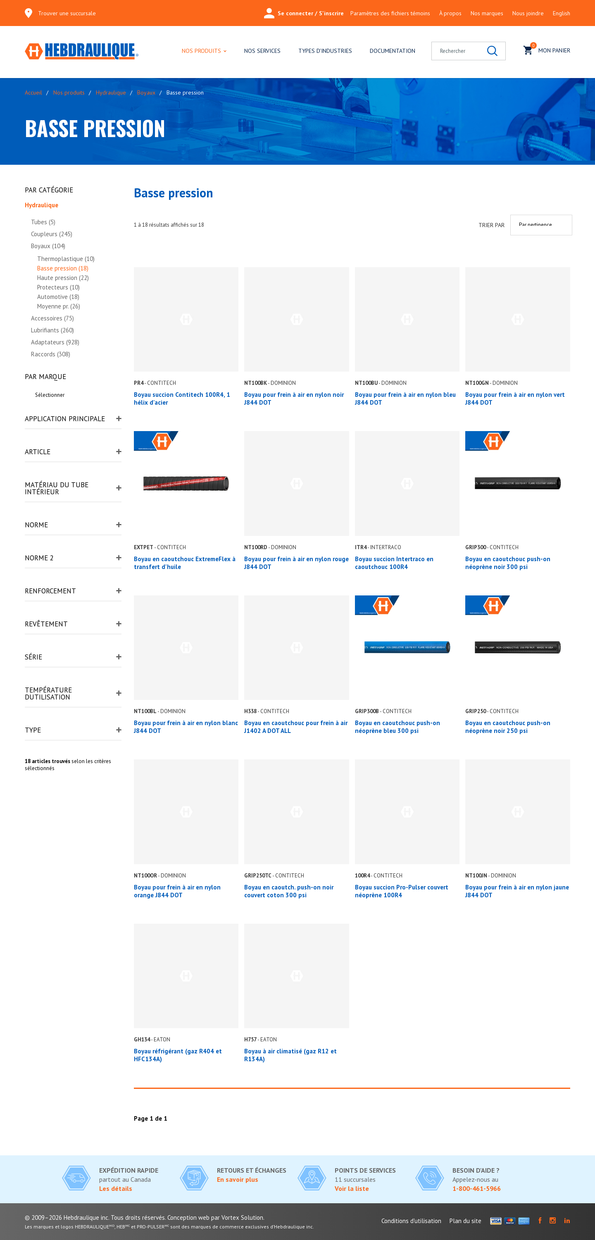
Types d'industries (325, 51)
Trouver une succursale (67, 13)
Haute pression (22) (63, 278)
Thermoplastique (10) (66, 259)
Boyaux (146, 92)
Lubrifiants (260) (52, 330)
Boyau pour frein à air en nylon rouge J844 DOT (296, 563)
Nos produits (201, 51)
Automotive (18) (58, 297)
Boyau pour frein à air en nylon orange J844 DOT (177, 891)
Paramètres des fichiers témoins (390, 13)
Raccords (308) (50, 354)
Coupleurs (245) (51, 234)
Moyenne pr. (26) (58, 306)
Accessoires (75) (52, 318)
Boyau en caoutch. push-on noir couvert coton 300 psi (288, 891)
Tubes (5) (43, 222)
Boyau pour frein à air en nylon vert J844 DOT (515, 398)
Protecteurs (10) (58, 287)
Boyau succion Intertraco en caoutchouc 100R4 (394, 563)
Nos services (262, 51)
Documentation (392, 51)
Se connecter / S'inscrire (304, 13)
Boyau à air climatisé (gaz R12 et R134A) (290, 1055)
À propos (450, 13)
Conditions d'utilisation (411, 1221)
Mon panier (547, 49)
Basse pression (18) (62, 268)
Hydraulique (111, 92)
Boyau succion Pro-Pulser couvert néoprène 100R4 (401, 891)
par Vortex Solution (237, 1217)
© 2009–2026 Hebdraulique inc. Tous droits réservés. (95, 1217)
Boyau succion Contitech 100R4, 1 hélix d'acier (182, 398)
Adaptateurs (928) (55, 342)
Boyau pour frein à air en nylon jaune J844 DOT (517, 891)
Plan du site (465, 1221)
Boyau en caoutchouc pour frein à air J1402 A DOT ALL (295, 727)
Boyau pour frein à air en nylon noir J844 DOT (294, 398)
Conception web (188, 1217)
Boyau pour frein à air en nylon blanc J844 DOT (186, 727)
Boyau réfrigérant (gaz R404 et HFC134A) (178, 1055)
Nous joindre (528, 13)
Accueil (33, 92)
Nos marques (487, 13)
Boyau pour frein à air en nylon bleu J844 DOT (405, 398)
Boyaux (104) (48, 246)
